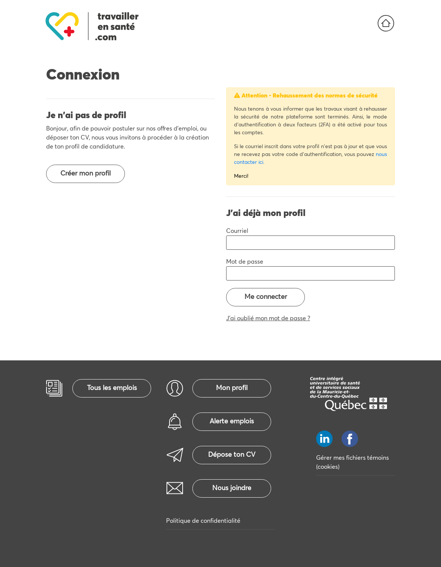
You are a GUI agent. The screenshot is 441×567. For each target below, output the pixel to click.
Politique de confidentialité (203, 521)
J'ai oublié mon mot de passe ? (268, 318)
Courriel (237, 231)
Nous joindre (231, 488)
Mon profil (232, 388)
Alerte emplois (232, 421)
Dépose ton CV (231, 455)
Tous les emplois (112, 388)
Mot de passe (244, 262)
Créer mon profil (85, 173)
